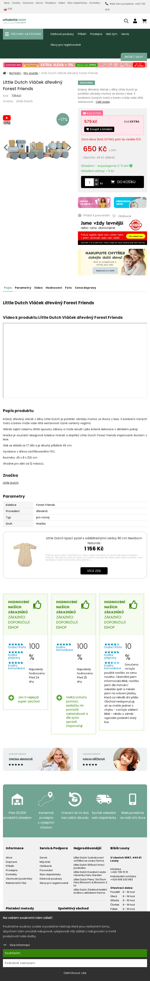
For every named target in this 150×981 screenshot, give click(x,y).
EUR (8, 9)
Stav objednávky (77, 2)
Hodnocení (54, 288)
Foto (68, 288)
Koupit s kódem (99, 129)
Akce (6, 2)
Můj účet (45, 862)
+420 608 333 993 (121, 879)
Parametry (23, 288)
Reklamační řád (16, 883)
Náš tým (111, 34)
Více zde (94, 571)
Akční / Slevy (134, 57)
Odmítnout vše (75, 973)
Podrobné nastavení (20, 963)
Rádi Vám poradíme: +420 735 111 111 (125, 6)
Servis (39, 2)
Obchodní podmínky (19, 879)
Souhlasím (13, 953)
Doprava (28, 2)
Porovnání (46, 870)
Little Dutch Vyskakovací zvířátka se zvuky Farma (89, 859)
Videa (61, 2)
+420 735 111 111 (119, 872)
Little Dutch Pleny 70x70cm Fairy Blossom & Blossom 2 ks (90, 882)
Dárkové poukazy (62, 34)
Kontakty (95, 2)
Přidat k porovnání (94, 215)
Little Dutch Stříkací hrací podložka (89, 866)
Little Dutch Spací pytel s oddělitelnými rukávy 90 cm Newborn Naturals (94, 540)
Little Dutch (24, 101)
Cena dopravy (85, 288)
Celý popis (103, 102)
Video (38, 288)
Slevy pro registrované (66, 45)
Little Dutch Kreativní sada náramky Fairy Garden (90, 873)
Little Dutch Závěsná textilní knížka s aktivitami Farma (90, 891)
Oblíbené (46, 866)
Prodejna (50, 2)
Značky (16, 2)
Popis (8, 288)
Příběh (82, 34)
